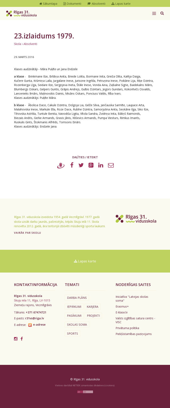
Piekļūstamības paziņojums (134, 334)
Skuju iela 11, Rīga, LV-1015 (32, 300)
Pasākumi (74, 315)
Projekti (93, 315)
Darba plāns (77, 298)
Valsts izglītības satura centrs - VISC (135, 320)
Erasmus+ (122, 306)
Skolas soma (77, 324)
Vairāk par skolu (27, 233)
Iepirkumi (74, 307)
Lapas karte (85, 261)
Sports (72, 333)
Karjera (92, 307)
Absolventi (30, 44)
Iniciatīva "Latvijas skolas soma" (132, 298)
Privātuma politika (127, 328)
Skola (17, 44)
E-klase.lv (122, 312)
